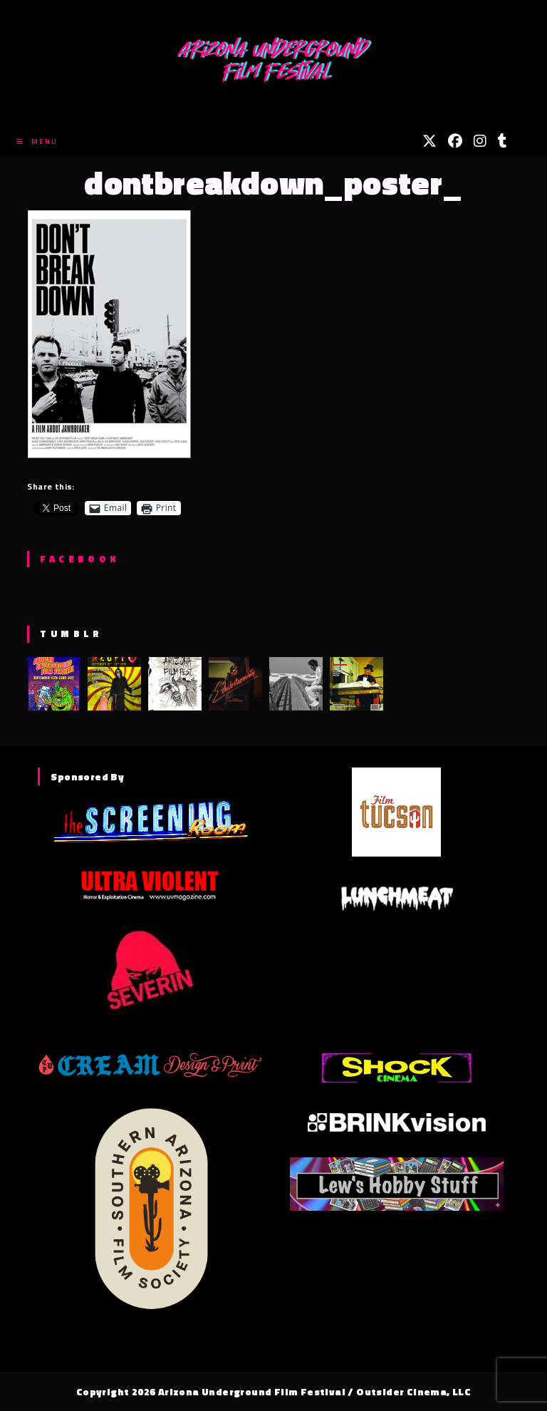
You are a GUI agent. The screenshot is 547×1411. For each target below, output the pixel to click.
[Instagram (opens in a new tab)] (480, 141)
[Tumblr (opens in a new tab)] (502, 141)
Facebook (79, 559)
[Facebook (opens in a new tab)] (455, 141)
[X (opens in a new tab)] (429, 141)
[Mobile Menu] (37, 141)
